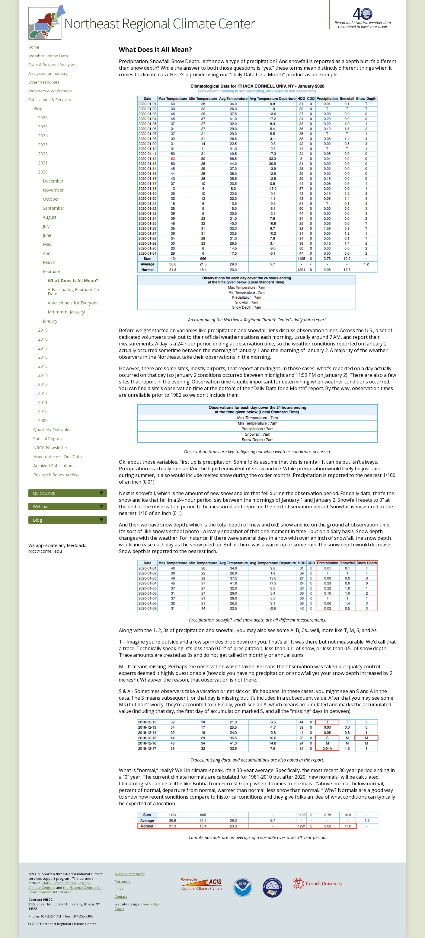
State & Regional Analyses (52, 65)
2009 (43, 420)
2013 (43, 384)
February (51, 271)
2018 (43, 339)
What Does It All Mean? (73, 280)
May (47, 244)
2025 (43, 127)
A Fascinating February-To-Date (74, 292)
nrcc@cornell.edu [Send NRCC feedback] (45, 551)
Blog (37, 109)
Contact (121, 896)
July (46, 226)
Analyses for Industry (48, 73)
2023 (43, 145)
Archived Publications (54, 466)
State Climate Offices (59, 883)
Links (119, 889)
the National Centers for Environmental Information (65, 889)
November (53, 190)
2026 (43, 118)
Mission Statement (130, 874)
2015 (43, 366)
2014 (43, 375)
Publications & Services (49, 100)
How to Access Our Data (57, 457)
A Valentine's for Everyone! (74, 303)
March (49, 262)
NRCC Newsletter (50, 448)
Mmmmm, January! (66, 312)
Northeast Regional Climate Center (140, 22)
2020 (43, 172)
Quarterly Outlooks (51, 430)
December (53, 181)
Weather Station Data (48, 56)
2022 (43, 154)
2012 (43, 393)
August (49, 217)
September (53, 208)
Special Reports (48, 439)
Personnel (123, 881)
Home (33, 47)
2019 (43, 330)
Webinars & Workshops (50, 91)
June (47, 235)
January (50, 321)
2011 (43, 402)
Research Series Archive (56, 475)
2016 (43, 357)
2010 (43, 411)
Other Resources (43, 82)
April (47, 253)
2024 (43, 136)
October (51, 199)
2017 (43, 348)
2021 (43, 163)
